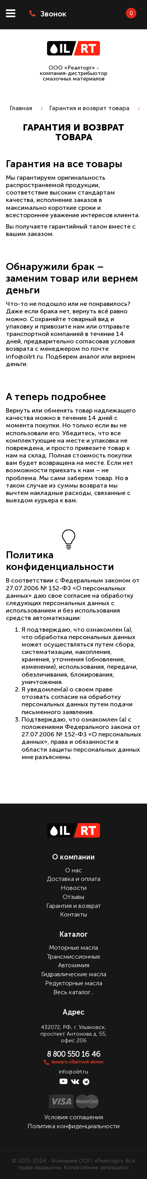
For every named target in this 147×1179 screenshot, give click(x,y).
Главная (21, 108)
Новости (74, 887)
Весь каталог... (73, 992)
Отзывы (73, 896)
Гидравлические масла (73, 974)
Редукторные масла (73, 983)
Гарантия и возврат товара (89, 108)
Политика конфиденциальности (73, 1126)
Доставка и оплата (73, 878)
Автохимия (73, 965)
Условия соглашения (73, 1117)
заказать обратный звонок (77, 1062)
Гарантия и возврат (73, 905)
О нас (73, 870)
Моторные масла (73, 947)
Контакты (73, 914)
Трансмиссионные (73, 956)
